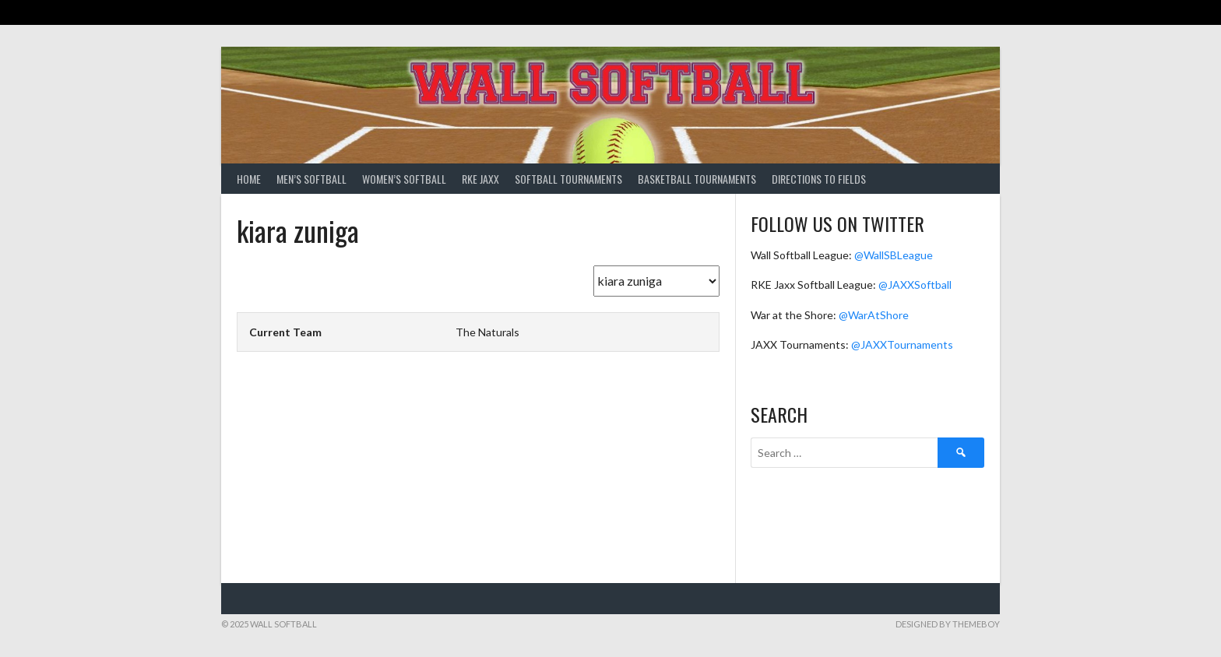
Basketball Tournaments (697, 178)
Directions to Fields (819, 178)
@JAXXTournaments (902, 344)
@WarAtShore (874, 314)
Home (249, 178)
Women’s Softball (404, 178)
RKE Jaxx (480, 178)
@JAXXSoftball (915, 284)
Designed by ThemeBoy (948, 624)
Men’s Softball (311, 178)
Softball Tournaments (568, 178)
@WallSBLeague (893, 255)
